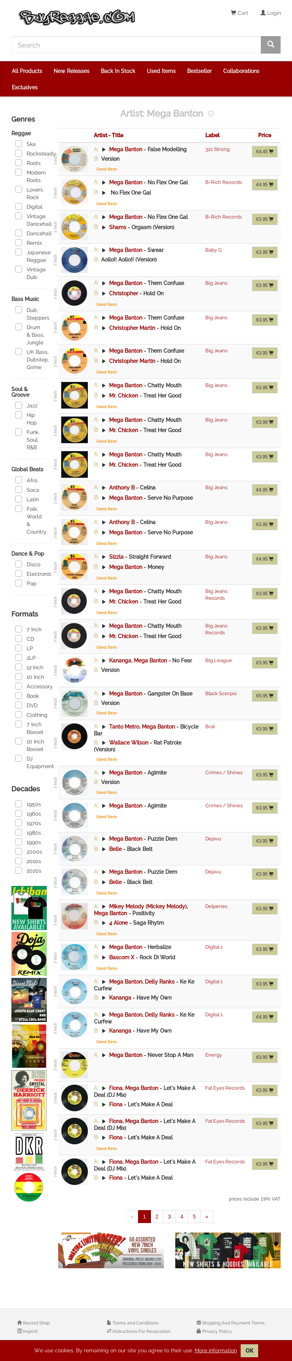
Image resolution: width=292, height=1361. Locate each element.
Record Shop (36, 1323)
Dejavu (213, 838)
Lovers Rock (29, 193)
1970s (28, 822)
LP (24, 648)
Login (270, 13)
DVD (26, 705)
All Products (27, 71)
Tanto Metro (124, 726)
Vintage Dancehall (31, 219)
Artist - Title (108, 135)
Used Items (161, 71)
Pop (25, 583)
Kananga (120, 660)
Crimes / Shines (224, 772)
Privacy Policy (216, 1331)
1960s (28, 813)
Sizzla (116, 556)
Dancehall (31, 233)
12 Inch (29, 667)
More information (216, 1350)
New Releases (71, 71)
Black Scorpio (221, 693)
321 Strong (217, 149)
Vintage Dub (30, 273)
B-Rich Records (223, 182)
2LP (25, 657)
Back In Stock (118, 71)
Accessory (31, 686)
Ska (25, 143)
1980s (28, 832)
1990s (28, 841)
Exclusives (25, 87)
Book (27, 695)
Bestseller (199, 71)
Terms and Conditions (135, 1323)
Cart (239, 13)
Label (212, 135)
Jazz (26, 405)
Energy (213, 1055)
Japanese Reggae (31, 256)
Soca (27, 489)
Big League (218, 660)
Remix (28, 242)
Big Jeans (216, 283)
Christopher (123, 293)
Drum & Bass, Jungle (29, 334)
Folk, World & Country (30, 520)
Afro (26, 480)
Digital (29, 206)
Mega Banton (125, 149)
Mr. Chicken (123, 395)
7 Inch (28, 629)
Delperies (216, 906)
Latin (27, 499)
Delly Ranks (160, 981)
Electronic (31, 573)
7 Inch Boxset (29, 728)
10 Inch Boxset (29, 745)
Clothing (31, 714)
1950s (28, 803)
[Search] (136, 45)
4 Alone (118, 922)
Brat (210, 726)
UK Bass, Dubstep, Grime (31, 359)
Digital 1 (214, 947)
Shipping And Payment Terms (233, 1323)
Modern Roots (30, 176)
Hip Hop (26, 418)
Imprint (30, 1331)
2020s (28, 870)
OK (249, 1351)
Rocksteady (31, 153)
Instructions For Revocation (140, 1331)
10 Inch (29, 676)
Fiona (115, 1088)
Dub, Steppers (31, 313)
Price (264, 135)
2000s (28, 851)
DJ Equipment (31, 762)
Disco (27, 564)
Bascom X (121, 957)
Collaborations (241, 71)
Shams (117, 227)
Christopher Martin (132, 328)
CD (24, 638)
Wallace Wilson (128, 743)
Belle (115, 849)
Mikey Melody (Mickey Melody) (148, 906)
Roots (28, 162)
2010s (28, 860)
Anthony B (122, 487)
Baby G (213, 250)
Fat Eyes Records (225, 1088)
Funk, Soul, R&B (27, 439)
